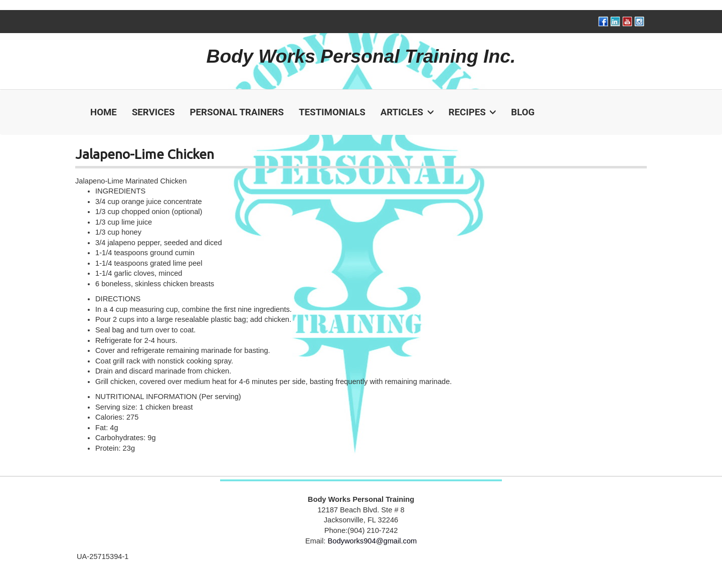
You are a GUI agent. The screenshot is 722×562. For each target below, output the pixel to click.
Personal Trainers (237, 112)
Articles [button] (407, 112)
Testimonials (332, 112)
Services (153, 112)
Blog (522, 112)
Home (103, 112)
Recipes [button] (472, 112)
